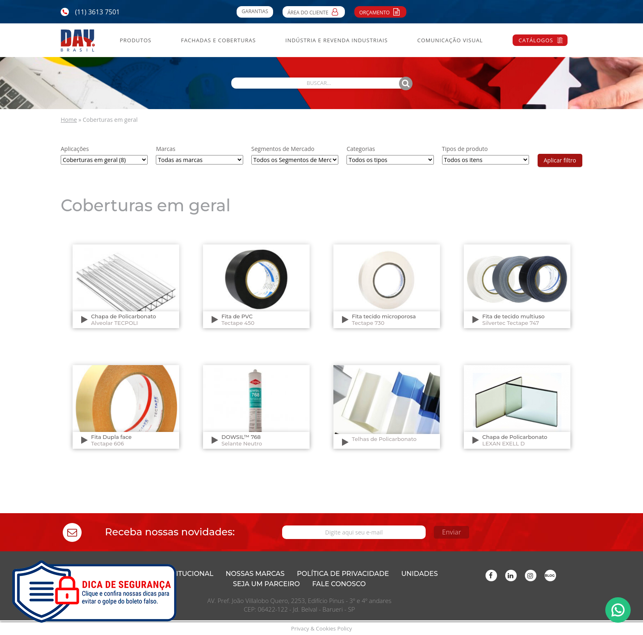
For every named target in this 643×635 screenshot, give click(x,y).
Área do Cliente (313, 11)
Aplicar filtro (560, 160)
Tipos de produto (465, 149)
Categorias (361, 149)
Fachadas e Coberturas (218, 40)
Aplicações (75, 149)
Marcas (165, 149)
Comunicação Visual (450, 40)
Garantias (255, 11)
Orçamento (380, 11)
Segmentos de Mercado (283, 149)
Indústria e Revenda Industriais (336, 40)
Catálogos (536, 40)
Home (69, 119)
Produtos (135, 40)
